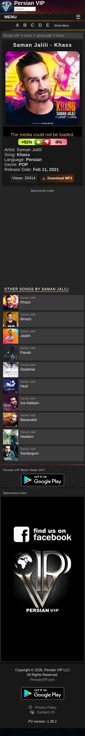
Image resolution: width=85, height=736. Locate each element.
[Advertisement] (42, 239)
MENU (10, 17)
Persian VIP (11, 35)
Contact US (46, 712)
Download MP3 (57, 178)
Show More (61, 25)
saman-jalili (44, 35)
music (28, 35)
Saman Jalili (29, 149)
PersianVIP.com (42, 680)
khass (61, 35)
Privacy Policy (46, 707)
